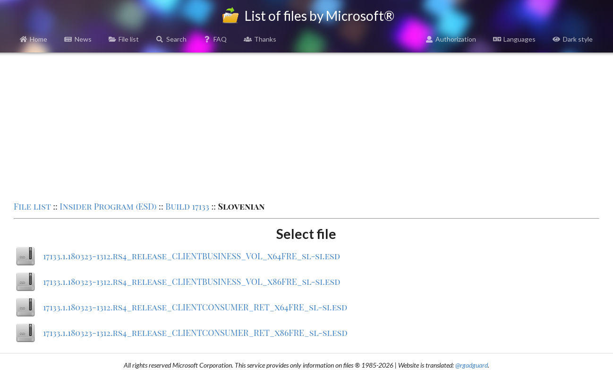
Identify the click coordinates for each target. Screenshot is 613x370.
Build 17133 (187, 206)
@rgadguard (471, 365)
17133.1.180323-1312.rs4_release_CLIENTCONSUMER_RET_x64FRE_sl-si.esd (195, 307)
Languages (514, 39)
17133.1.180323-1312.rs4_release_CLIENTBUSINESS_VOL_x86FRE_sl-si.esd (192, 281)
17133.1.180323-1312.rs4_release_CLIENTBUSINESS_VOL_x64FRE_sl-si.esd (191, 256)
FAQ (215, 39)
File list (124, 39)
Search (171, 39)
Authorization (451, 39)
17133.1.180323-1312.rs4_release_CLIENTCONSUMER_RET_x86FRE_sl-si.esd (195, 332)
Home (34, 39)
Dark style (573, 39)
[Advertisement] (306, 126)
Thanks (260, 39)
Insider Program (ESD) (108, 206)
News (78, 39)
